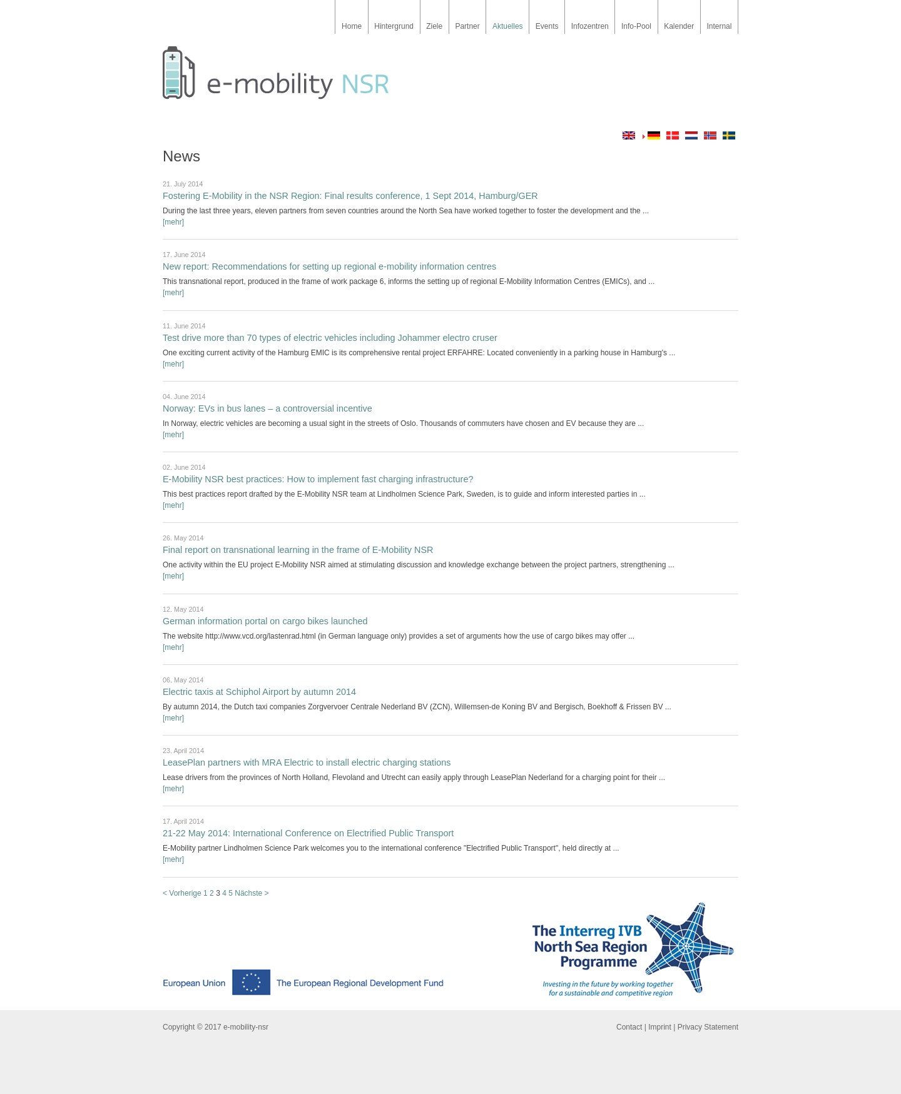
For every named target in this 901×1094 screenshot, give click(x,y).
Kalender (679, 26)
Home (352, 26)
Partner (467, 26)
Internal (718, 26)
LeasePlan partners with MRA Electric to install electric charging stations (306, 762)
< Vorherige (182, 893)
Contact (629, 1027)
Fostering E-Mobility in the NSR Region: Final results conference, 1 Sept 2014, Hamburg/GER (350, 196)
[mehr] (173, 222)
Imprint (659, 1027)
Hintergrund (394, 26)
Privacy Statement (708, 1027)
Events (547, 26)
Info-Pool (636, 26)
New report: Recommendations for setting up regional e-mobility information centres (329, 266)
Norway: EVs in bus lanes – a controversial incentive (267, 408)
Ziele (434, 26)
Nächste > (251, 893)
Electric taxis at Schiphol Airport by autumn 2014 (259, 692)
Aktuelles (507, 26)
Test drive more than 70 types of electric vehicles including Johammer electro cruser (330, 338)
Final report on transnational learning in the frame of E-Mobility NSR (298, 550)
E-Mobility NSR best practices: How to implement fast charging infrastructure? (318, 479)
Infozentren (590, 26)
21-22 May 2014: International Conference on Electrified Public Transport (308, 833)
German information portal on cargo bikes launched (265, 621)
